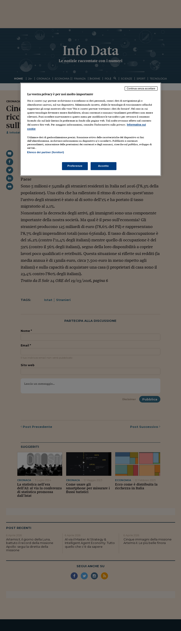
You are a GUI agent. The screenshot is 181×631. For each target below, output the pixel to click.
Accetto (103, 165)
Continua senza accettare (141, 88)
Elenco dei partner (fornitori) (45, 152)
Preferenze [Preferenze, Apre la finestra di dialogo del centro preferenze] (74, 165)
